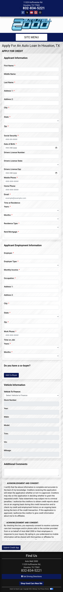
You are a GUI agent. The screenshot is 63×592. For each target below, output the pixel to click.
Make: (6, 417)
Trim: (6, 434)
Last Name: (9, 82)
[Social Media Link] (40, 12)
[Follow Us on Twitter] (27, 12)
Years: (6, 207)
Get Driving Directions (31, 576)
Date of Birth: (9, 144)
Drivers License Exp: (12, 169)
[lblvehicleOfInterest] (31, 395)
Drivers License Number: (14, 152)
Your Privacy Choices (45, 589)
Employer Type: (10, 261)
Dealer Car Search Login (16, 589)
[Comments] (31, 472)
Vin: (5, 442)
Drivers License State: (13, 161)
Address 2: (8, 99)
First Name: (9, 66)
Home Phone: (10, 186)
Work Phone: (9, 331)
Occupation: (9, 278)
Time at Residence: (12, 203)
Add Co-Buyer (11, 375)
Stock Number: (10, 400)
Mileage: (7, 450)
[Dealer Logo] (31, 24)
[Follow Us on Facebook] (23, 12)
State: (6, 117)
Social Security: (10, 136)
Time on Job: (9, 340)
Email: (6, 194)
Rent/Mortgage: (11, 232)
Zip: (5, 126)
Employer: (8, 253)
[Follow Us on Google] (36, 12)
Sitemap (34, 589)
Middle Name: (10, 74)
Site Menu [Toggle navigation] (31, 37)
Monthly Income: (11, 270)
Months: (7, 215)
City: (6, 107)
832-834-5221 (34, 8)
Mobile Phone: (10, 178)
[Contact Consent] (5, 522)
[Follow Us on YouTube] (31, 12)
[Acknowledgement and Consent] (5, 483)
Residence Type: (11, 223)
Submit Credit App (11, 547)
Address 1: (8, 91)
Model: (7, 425)
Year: (6, 408)
